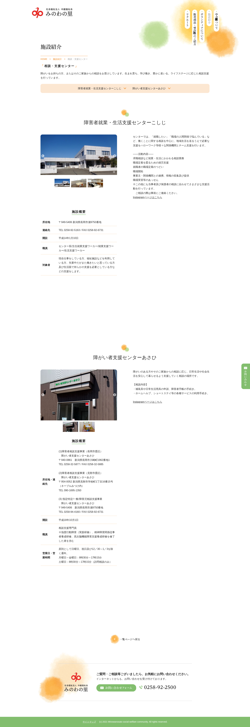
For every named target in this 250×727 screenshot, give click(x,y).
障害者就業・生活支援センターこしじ (99, 88)
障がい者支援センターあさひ (149, 88)
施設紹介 (209, 18)
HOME (43, 59)
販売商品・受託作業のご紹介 (195, 29)
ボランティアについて (202, 26)
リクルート (188, 19)
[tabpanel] (62, 183)
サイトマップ (89, 721)
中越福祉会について (217, 21)
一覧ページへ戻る (125, 639)
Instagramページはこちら (147, 197)
